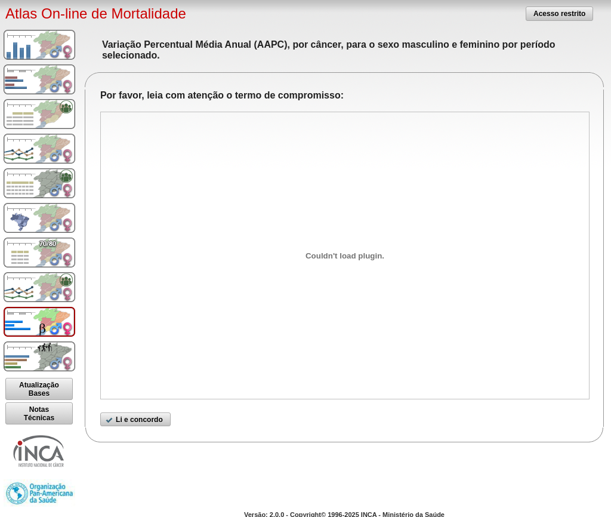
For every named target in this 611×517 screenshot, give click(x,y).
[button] (559, 13)
